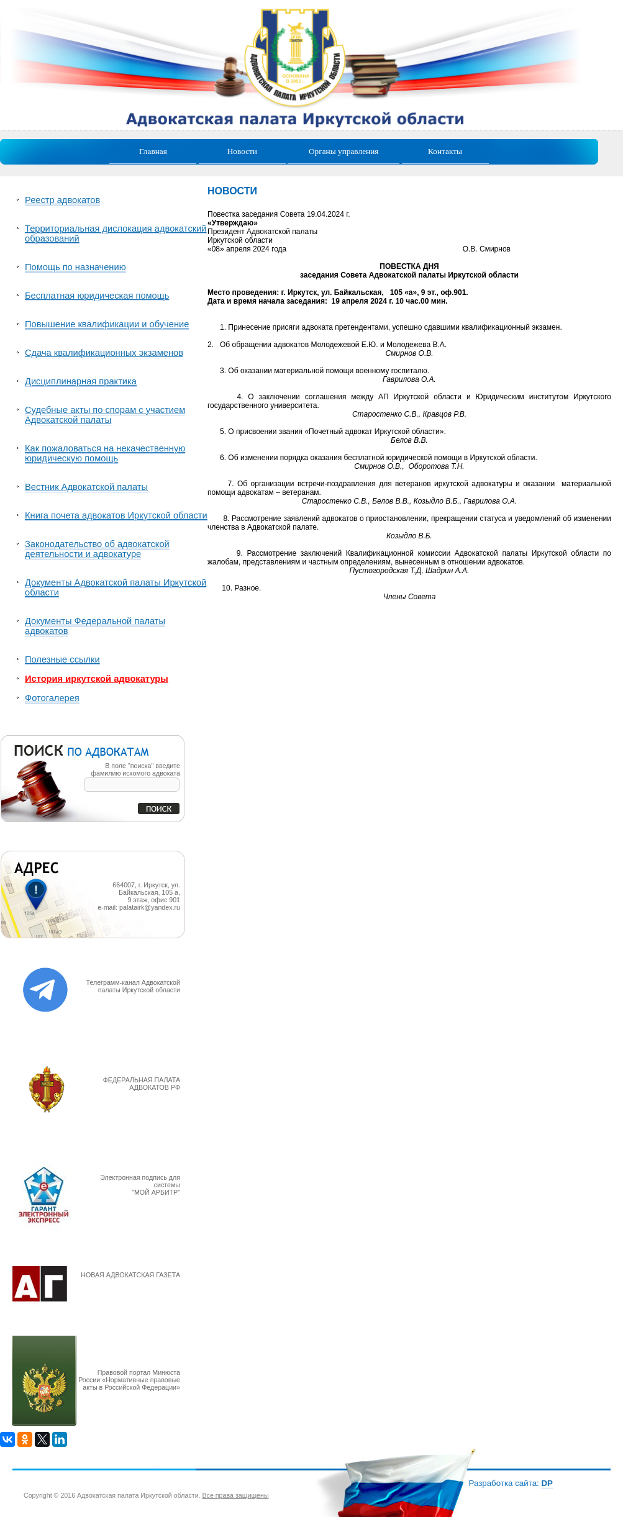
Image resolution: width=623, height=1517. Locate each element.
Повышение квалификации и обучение (107, 324)
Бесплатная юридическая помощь (97, 296)
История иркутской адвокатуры (96, 679)
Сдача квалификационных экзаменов (104, 353)
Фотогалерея (52, 698)
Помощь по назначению (75, 267)
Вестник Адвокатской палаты (86, 487)
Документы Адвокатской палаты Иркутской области (115, 587)
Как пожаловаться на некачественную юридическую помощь (105, 453)
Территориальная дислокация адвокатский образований (116, 233)
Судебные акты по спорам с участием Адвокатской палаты (105, 415)
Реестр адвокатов (62, 200)
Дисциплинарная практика (81, 381)
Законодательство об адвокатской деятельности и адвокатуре (97, 549)
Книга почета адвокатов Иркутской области (116, 515)
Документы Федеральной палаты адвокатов (95, 626)
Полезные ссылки (62, 659)
